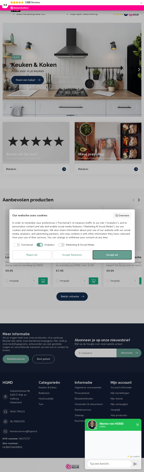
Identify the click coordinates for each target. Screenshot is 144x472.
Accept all (112, 255)
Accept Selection (72, 255)
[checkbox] (22, 245)
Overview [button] (122, 215)
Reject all (31, 255)
